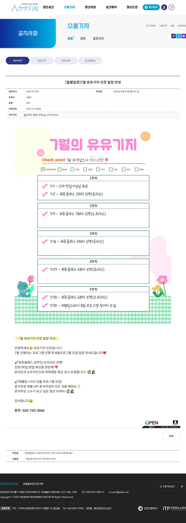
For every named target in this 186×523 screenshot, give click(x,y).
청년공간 (48, 7)
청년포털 (153, 7)
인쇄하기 (183, 36)
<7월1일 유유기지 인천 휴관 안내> (40, 458)
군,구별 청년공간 (167, 486)
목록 (171, 436)
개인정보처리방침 (9, 484)
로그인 (164, 7)
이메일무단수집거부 (33, 484)
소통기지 (69, 7)
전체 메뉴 (171, 7)
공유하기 (178, 36)
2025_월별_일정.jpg (35, 114)
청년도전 (132, 7)
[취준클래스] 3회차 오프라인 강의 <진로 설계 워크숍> (49, 453)
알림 (70, 38)
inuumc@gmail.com (119, 492)
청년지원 (90, 7)
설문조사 (98, 38)
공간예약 (111, 7)
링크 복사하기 (173, 36)
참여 (83, 38)
